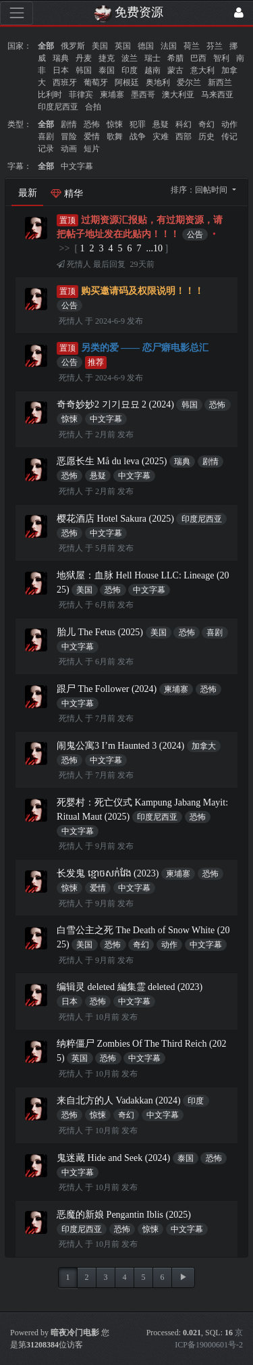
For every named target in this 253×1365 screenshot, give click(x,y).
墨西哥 (143, 94)
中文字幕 (77, 166)
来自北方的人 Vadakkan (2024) (119, 1100)
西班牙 (65, 82)
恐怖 (92, 124)
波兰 (129, 58)
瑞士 (152, 58)
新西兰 (220, 82)
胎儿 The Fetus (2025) (100, 632)
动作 (229, 124)
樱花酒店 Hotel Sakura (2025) (115, 519)
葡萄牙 (96, 82)
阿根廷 (127, 82)
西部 (183, 136)
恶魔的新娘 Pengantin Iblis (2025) (124, 1215)
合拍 (93, 106)
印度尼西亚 (58, 106)
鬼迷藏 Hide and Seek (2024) (113, 1158)
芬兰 (214, 46)
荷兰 (192, 46)
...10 (154, 248)
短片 (92, 148)
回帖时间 (212, 190)
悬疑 (160, 124)
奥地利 (158, 82)
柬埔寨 (112, 94)
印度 (129, 70)
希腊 (175, 58)
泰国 (107, 70)
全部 (46, 46)
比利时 (50, 94)
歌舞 (115, 136)
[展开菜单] (16, 13)
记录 (46, 148)
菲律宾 (81, 94)
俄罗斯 (73, 46)
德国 (146, 46)
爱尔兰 (189, 82)
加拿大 (204, 746)
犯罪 (138, 124)
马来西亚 (217, 94)
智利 (221, 58)
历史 (206, 136)
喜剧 (46, 136)
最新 (27, 193)
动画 (69, 148)
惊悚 (115, 124)
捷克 (107, 58)
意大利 (202, 70)
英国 (123, 46)
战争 (138, 136)
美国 (100, 46)
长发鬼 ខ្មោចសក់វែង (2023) (108, 873)
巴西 (198, 58)
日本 (61, 70)
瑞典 (61, 58)
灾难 (160, 136)
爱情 (92, 136)
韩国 (84, 70)
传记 (229, 136)
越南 (152, 70)
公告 (195, 234)
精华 (67, 194)
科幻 (183, 124)
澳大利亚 (178, 94)
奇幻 (206, 124)
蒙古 (175, 70)
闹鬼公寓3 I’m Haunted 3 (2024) (120, 746)
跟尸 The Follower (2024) (107, 689)
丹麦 (84, 58)
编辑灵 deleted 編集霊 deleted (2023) (129, 987)
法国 (169, 46)
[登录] (239, 13)
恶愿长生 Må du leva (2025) (112, 461)
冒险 (69, 136)
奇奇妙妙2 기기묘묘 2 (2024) (115, 404)
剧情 (69, 124)
